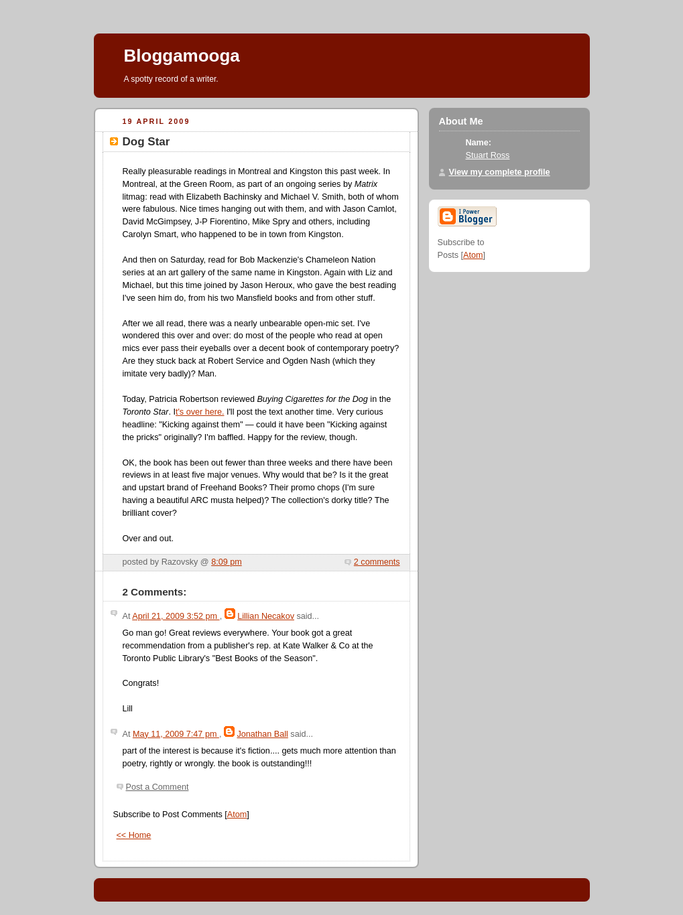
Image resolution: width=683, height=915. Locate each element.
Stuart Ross (488, 155)
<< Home (134, 835)
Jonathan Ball (262, 734)
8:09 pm (226, 562)
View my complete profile (499, 172)
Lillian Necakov (265, 616)
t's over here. (200, 412)
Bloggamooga (182, 56)
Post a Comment (157, 787)
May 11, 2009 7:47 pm (176, 734)
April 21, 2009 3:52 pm (175, 616)
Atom (237, 814)
